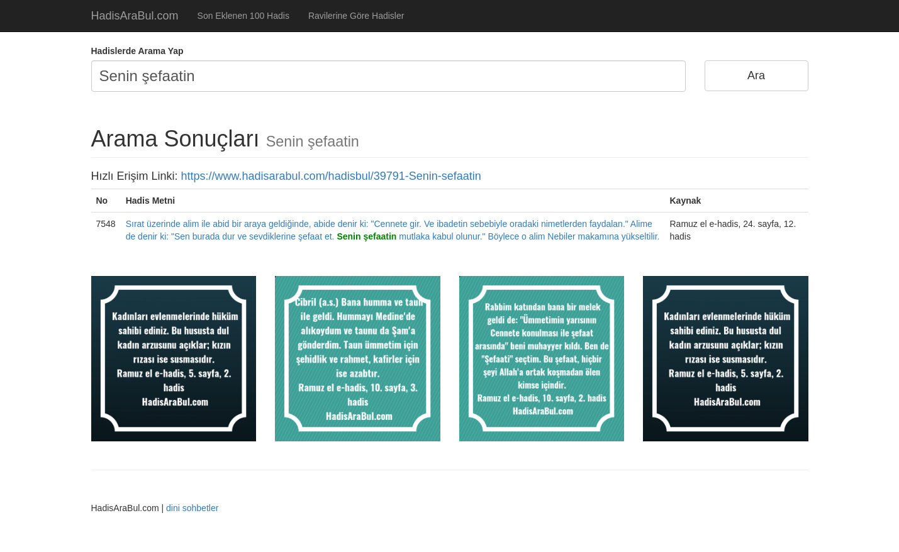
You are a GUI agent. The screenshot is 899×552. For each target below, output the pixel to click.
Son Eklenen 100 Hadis (243, 16)
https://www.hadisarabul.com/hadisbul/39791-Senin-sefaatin (331, 176)
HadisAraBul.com (135, 15)
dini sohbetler (192, 508)
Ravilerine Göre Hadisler (356, 16)
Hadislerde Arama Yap (137, 51)
